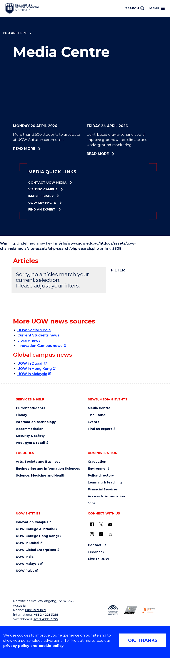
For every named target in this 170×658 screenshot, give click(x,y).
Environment (98, 468)
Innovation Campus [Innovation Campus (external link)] (32, 522)
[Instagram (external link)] (92, 534)
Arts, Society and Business (38, 462)
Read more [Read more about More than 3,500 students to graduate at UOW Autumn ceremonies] (36, 148)
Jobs (91, 503)
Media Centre (99, 408)
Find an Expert (41, 209)
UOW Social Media (34, 330)
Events (93, 422)
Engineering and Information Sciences (48, 468)
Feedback (96, 552)
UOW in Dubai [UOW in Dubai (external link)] (30, 363)
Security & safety (30, 436)
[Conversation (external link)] (110, 534)
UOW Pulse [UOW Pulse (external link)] (25, 571)
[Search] (134, 8)
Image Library (41, 196)
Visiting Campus (43, 189)
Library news (28, 340)
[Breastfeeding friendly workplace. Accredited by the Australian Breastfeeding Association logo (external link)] (148, 610)
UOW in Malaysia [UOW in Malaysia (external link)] (32, 374)
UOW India (24, 557)
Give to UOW (98, 559)
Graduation (97, 462)
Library (21, 415)
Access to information (106, 496)
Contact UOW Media (47, 183)
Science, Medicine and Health (40, 475)
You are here (17, 33)
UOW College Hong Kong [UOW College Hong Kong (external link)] (37, 536)
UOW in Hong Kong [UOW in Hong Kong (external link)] (34, 369)
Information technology (36, 422)
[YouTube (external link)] (110, 525)
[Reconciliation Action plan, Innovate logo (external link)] (113, 610)
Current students (30, 408)
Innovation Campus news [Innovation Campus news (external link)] (40, 346)
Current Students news (38, 335)
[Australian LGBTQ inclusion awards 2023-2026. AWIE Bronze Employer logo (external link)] (130, 610)
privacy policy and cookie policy (33, 646)
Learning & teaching (105, 482)
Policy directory (101, 475)
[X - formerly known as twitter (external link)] (101, 524)
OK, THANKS (142, 640)
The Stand (96, 415)
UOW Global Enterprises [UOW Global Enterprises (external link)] (36, 550)
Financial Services (103, 489)
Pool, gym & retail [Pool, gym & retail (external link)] (30, 443)
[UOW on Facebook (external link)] (92, 524)
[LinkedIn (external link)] (101, 534)
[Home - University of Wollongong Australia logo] (22, 8)
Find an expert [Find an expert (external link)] (100, 429)
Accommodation (29, 429)
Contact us (97, 545)
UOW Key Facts (42, 203)
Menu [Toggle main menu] (157, 8)
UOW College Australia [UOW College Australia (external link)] (35, 529)
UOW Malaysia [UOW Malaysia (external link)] (27, 564)
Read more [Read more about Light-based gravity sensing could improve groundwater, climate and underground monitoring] (113, 154)
